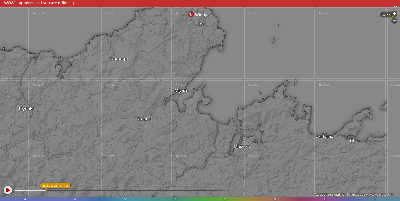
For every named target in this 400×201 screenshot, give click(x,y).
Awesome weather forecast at (354, 194)
